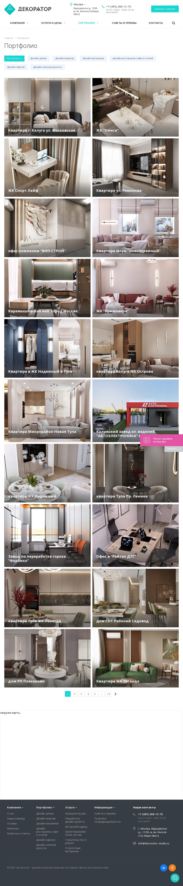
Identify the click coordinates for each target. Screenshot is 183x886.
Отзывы (12, 823)
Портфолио (88, 23)
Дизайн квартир (46, 818)
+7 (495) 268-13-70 (118, 6)
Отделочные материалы (73, 849)
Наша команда (16, 818)
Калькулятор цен (75, 813)
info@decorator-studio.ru (153, 843)
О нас (10, 813)
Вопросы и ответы (18, 833)
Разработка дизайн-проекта (75, 820)
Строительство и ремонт (75, 841)
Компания (19, 23)
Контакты (156, 23)
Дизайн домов (45, 813)
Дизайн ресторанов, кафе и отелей (47, 832)
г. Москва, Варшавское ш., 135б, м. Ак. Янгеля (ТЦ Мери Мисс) (152, 832)
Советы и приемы (124, 23)
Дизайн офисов (45, 839)
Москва (78, 4)
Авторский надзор (76, 826)
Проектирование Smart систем (75, 833)
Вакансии (13, 828)
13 (108, 694)
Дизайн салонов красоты (46, 846)
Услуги (70, 807)
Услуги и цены (53, 23)
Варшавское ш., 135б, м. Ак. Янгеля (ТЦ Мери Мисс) (86, 11)
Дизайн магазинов (47, 823)
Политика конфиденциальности (107, 820)
